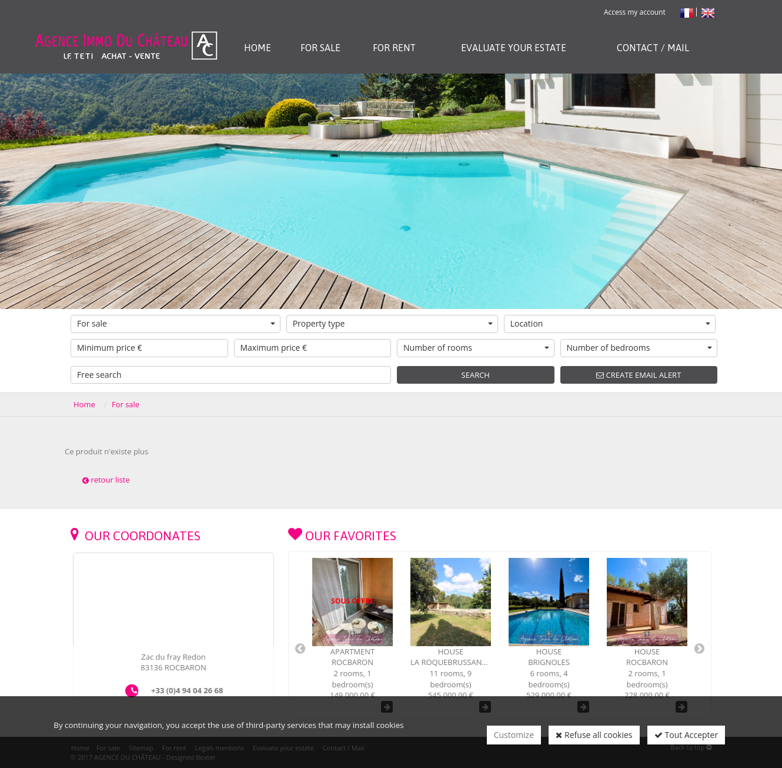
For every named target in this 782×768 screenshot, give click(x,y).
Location (610, 323)
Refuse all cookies (594, 734)
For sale (176, 323)
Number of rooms (476, 347)
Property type (393, 323)
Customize (514, 734)
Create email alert (638, 375)
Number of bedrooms (640, 347)
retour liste (106, 479)
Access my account (635, 12)
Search (476, 375)
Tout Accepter (686, 734)
